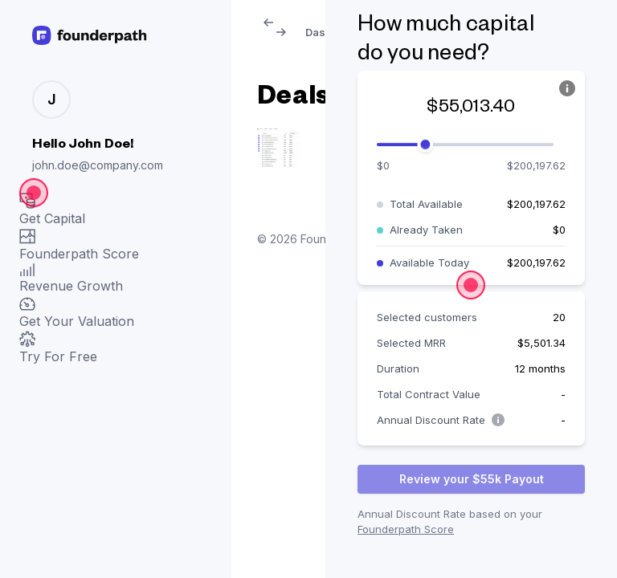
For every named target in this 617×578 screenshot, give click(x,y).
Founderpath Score (406, 529)
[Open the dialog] (33, 192)
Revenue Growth (71, 278)
